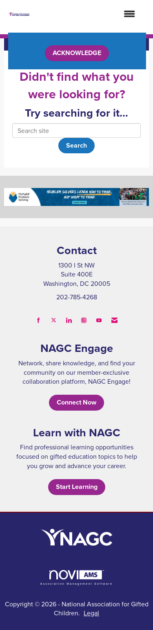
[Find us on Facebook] (38, 320)
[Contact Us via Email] (114, 320)
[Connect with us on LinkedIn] (68, 320)
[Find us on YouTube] (99, 320)
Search (76, 145)
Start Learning (77, 486)
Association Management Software (76, 577)
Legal (91, 612)
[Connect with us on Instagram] (84, 320)
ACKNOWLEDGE (77, 52)
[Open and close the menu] (86, 14)
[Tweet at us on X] (53, 320)
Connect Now (76, 402)
